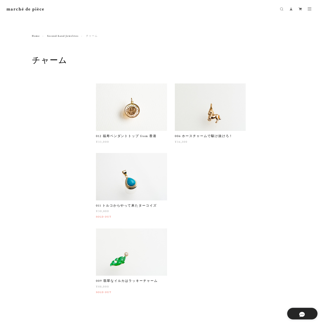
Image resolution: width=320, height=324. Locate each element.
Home (36, 36)
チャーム (40, 120)
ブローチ (40, 126)
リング (39, 91)
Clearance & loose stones (50, 145)
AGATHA (41, 217)
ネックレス (42, 97)
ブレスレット (43, 102)
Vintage (37, 193)
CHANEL (41, 200)
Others (37, 156)
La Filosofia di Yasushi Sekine (55, 180)
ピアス (39, 114)
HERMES (41, 206)
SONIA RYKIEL (45, 211)
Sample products (44, 167)
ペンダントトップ (46, 132)
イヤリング (42, 108)
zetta (38, 174)
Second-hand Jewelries (63, 36)
